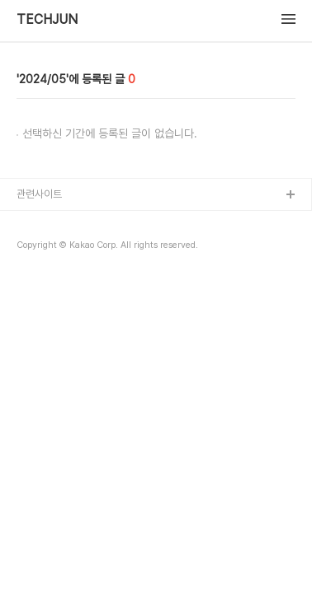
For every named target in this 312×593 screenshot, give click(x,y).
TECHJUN (47, 19)
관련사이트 (39, 194)
